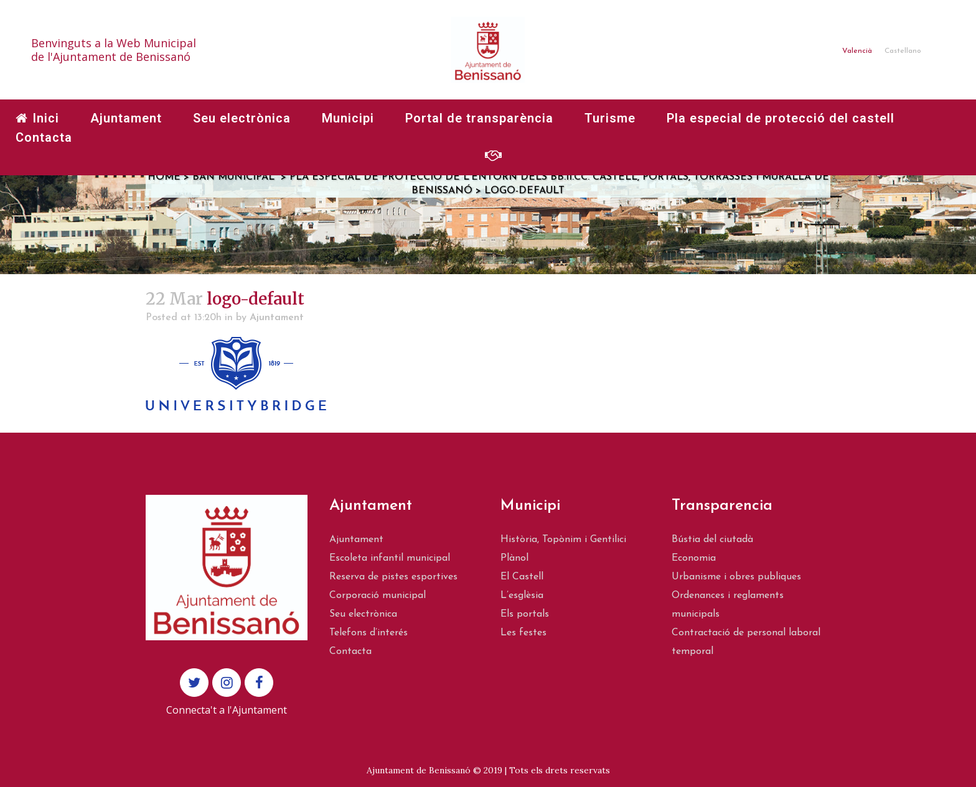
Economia (694, 558)
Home (164, 177)
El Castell (521, 577)
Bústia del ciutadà (712, 540)
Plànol (514, 558)
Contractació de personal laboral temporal (746, 642)
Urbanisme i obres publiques (736, 577)
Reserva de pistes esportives (393, 577)
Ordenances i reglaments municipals (728, 605)
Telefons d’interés (368, 633)
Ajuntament (277, 318)
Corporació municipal (377, 596)
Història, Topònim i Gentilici (563, 540)
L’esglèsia (521, 596)
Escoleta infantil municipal (389, 558)
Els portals (524, 614)
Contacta (350, 651)
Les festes (523, 633)
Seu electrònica (363, 614)
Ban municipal (233, 177)
